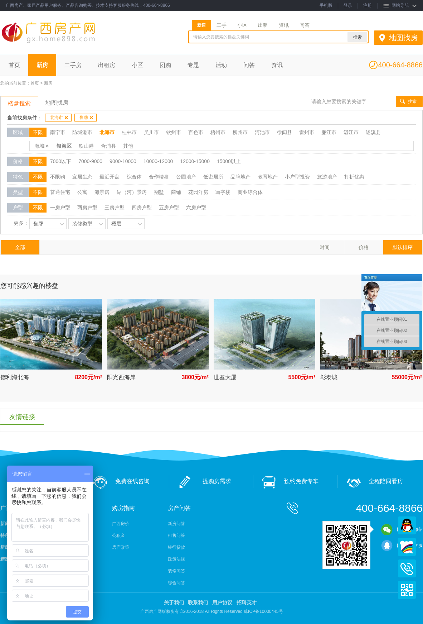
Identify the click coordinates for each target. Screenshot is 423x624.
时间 (325, 247)
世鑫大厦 (225, 377)
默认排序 (403, 247)
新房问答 (176, 523)
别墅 (159, 192)
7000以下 (60, 161)
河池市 (262, 132)
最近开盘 (109, 177)
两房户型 (87, 207)
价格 (364, 247)
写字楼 (222, 192)
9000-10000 (123, 161)
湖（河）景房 (132, 192)
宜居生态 (82, 177)
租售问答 (176, 535)
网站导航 (400, 5)
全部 (20, 247)
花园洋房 (198, 192)
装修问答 (176, 570)
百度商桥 (407, 547)
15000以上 (229, 161)
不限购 (57, 177)
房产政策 (120, 547)
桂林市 (129, 132)
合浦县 (108, 146)
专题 (193, 65)
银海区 (64, 146)
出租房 (106, 65)
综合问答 (176, 582)
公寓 (82, 192)
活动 (221, 65)
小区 (242, 25)
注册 (367, 5)
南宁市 (57, 132)
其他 (128, 146)
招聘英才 (247, 602)
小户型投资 (297, 177)
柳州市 (240, 132)
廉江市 (328, 132)
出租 (263, 25)
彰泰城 (328, 377)
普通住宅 (60, 192)
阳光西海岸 (121, 377)
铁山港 (86, 146)
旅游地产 (327, 177)
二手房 (73, 65)
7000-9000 (90, 161)
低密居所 (213, 177)
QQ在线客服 (407, 525)
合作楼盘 (159, 177)
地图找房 (403, 38)
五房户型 (169, 207)
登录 (348, 5)
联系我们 (198, 602)
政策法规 (176, 559)
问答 (305, 25)
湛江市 (351, 132)
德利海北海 (14, 377)
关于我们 (174, 602)
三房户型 (114, 207)
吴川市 (151, 132)
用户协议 (222, 602)
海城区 (41, 146)
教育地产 (268, 177)
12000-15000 (195, 161)
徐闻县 (284, 132)
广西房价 (120, 523)
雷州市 (306, 132)
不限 (38, 132)
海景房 (102, 192)
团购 (165, 65)
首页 (14, 65)
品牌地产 (240, 177)
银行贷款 (176, 547)
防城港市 (82, 132)
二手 (222, 25)
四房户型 (142, 207)
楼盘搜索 (19, 103)
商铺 (176, 192)
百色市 (195, 132)
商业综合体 (250, 192)
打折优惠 (354, 177)
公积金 (118, 535)
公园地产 (186, 177)
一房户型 (60, 207)
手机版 (326, 5)
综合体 (134, 177)
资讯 (284, 25)
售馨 (86, 117)
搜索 (412, 101)
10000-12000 (158, 161)
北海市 (59, 117)
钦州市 (173, 132)
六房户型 (196, 207)
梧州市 (217, 132)
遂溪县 (373, 132)
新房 (201, 25)
